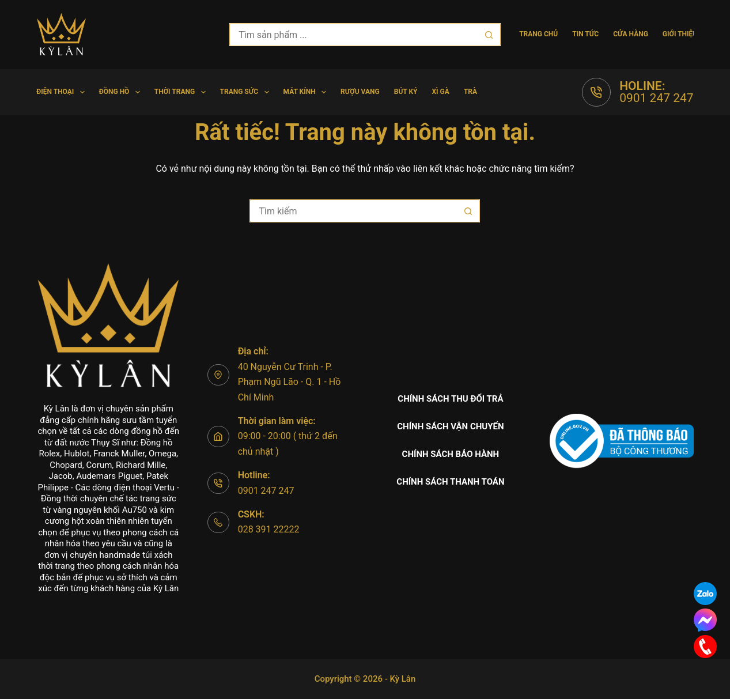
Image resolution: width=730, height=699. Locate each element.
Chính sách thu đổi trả (450, 399)
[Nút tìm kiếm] (489, 34)
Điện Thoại (62, 92)
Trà (470, 92)
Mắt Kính (307, 92)
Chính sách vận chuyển (450, 426)
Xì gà (440, 92)
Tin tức (585, 34)
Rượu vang (360, 92)
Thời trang (182, 92)
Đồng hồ (122, 92)
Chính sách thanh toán (450, 482)
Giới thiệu (680, 34)
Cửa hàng (630, 34)
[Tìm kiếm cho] (353, 34)
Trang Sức (247, 92)
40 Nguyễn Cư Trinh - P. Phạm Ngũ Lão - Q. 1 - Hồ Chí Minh (289, 382)
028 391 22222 (269, 529)
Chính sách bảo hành (451, 454)
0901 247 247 (656, 98)
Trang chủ (538, 34)
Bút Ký (406, 92)
